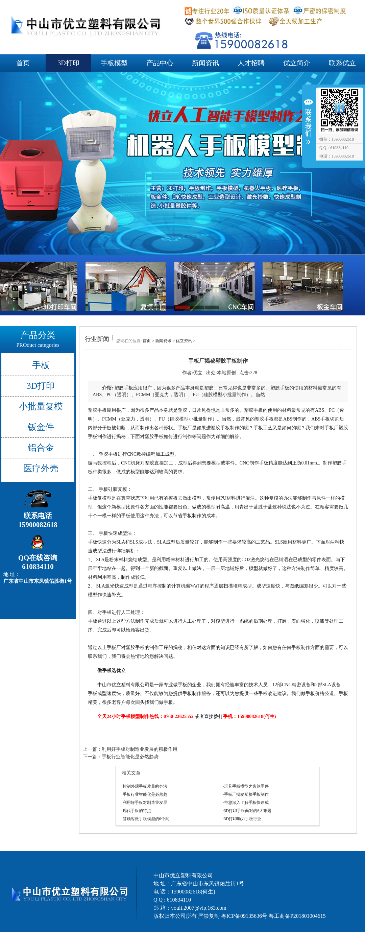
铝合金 (41, 448)
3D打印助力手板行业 (243, 818)
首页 (23, 63)
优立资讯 (184, 340)
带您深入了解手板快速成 (246, 802)
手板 (41, 365)
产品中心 (159, 63)
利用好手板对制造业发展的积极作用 (139, 749)
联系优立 (342, 63)
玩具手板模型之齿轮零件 (246, 786)
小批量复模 (41, 406)
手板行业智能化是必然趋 (145, 794)
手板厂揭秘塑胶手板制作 (246, 794)
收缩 (308, 125)
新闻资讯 (205, 63)
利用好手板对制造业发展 (145, 802)
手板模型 (114, 63)
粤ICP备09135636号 (244, 916)
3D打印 (68, 63)
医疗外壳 (40, 468)
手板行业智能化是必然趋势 (130, 756)
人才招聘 (251, 63)
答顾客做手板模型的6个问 (146, 818)
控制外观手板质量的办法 (145, 786)
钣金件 (41, 427)
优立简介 (296, 63)
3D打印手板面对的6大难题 (248, 810)
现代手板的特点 (137, 810)
